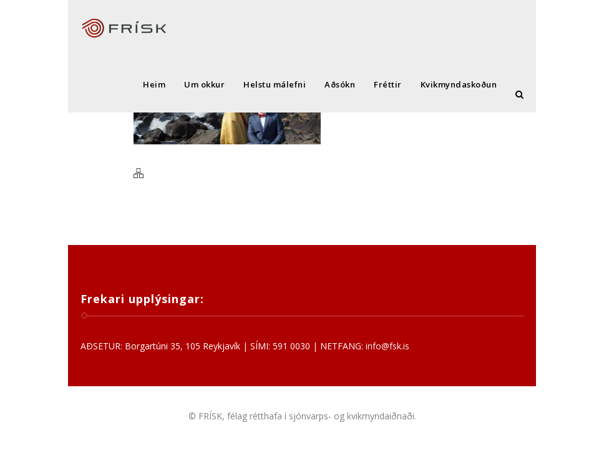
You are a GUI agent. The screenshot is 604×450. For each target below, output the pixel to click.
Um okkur (204, 84)
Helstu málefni (274, 84)
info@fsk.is (387, 346)
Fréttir (388, 84)
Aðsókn (339, 84)
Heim (154, 84)
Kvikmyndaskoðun (459, 84)
